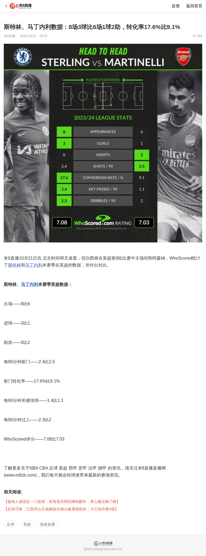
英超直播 (47, 524)
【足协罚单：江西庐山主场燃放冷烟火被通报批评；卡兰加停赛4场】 (61, 509)
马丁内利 (33, 265)
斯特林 (14, 265)
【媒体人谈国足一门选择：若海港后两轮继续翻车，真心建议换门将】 (62, 501)
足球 (10, 524)
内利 (34, 284)
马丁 (25, 284)
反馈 (176, 5)
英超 (27, 524)
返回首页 (194, 5)
